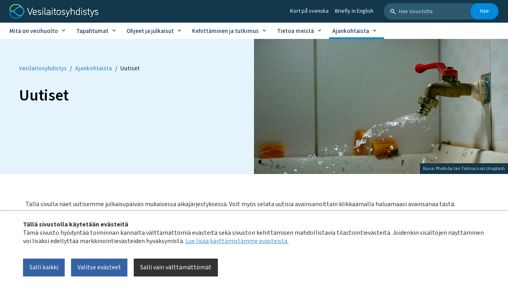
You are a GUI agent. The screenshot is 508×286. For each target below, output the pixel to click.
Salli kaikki (43, 267)
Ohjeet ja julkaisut (150, 31)
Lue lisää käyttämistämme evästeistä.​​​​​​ (237, 241)
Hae (484, 11)
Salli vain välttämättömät (176, 267)
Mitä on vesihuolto (34, 31)
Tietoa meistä (295, 31)
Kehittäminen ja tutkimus (225, 31)
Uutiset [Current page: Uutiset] (130, 68)
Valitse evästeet (99, 267)
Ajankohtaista (350, 31)
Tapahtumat (92, 31)
